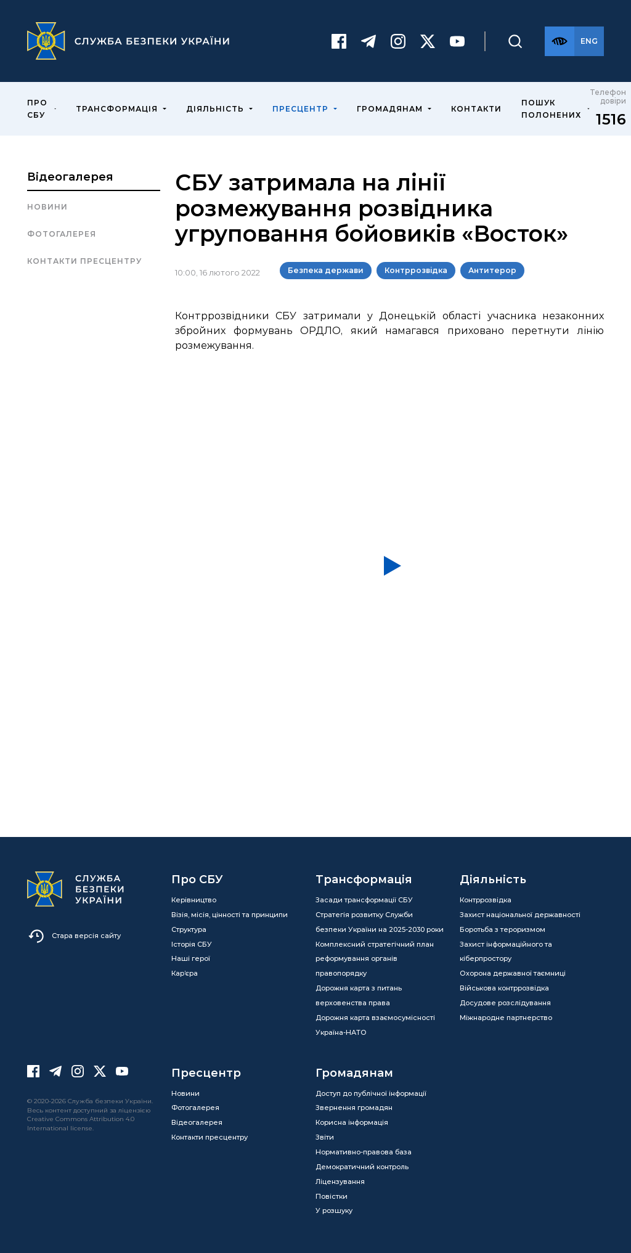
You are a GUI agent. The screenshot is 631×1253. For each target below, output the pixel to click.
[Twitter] (427, 41)
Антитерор (492, 270)
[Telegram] (368, 41)
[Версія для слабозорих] (559, 41)
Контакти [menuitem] (476, 108)
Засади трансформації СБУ (364, 900)
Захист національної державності (520, 914)
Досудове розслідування (505, 1002)
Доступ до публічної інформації (371, 1093)
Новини (47, 206)
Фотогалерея (61, 234)
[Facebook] (339, 41)
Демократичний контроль (362, 1166)
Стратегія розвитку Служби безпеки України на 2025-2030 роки (380, 922)
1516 (611, 119)
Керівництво (193, 900)
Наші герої (190, 958)
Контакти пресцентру (84, 261)
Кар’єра (184, 973)
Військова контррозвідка (504, 988)
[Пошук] (515, 41)
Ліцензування (340, 1181)
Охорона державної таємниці (513, 973)
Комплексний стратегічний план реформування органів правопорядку (375, 959)
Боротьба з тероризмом (502, 929)
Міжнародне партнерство (506, 1017)
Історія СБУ (191, 944)
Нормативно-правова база (364, 1152)
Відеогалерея (70, 177)
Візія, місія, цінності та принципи (229, 914)
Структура (188, 929)
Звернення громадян (354, 1107)
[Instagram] (398, 41)
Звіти (325, 1137)
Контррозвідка (416, 270)
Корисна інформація (352, 1122)
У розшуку (334, 1210)
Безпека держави (326, 270)
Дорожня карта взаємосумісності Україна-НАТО (375, 1025)
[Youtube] (457, 41)
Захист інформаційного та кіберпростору (506, 951)
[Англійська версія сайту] (589, 41)
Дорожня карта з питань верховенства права (359, 995)
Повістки (332, 1196)
